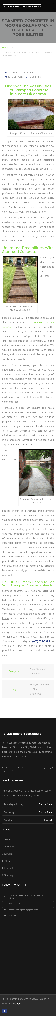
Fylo (19, 1003)
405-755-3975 (15, 904)
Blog (7, 861)
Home (5, 47)
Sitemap (8, 875)
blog (32, 669)
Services (9, 853)
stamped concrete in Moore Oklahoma (39, 689)
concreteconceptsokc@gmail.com (23, 910)
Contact (8, 868)
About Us (9, 846)
